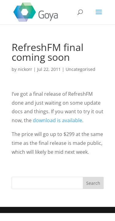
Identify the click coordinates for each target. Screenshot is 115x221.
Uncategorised (80, 69)
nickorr (25, 69)
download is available (57, 120)
